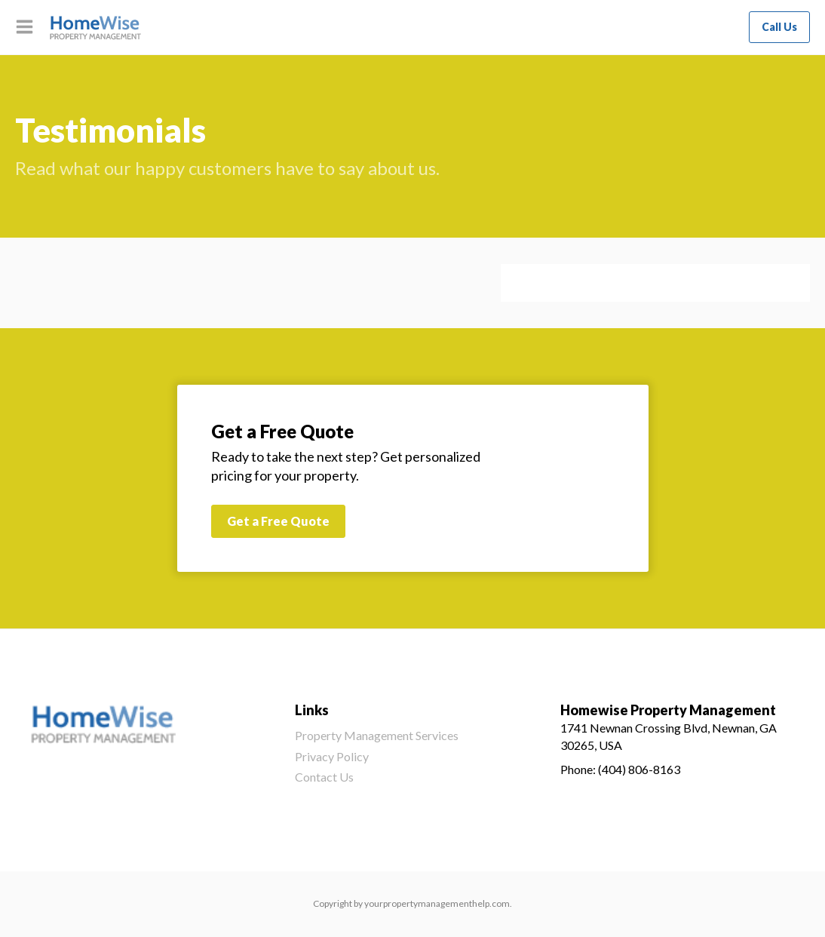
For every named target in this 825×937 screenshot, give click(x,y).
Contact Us (324, 777)
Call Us (779, 26)
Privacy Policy (332, 756)
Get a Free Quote (278, 521)
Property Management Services (377, 735)
